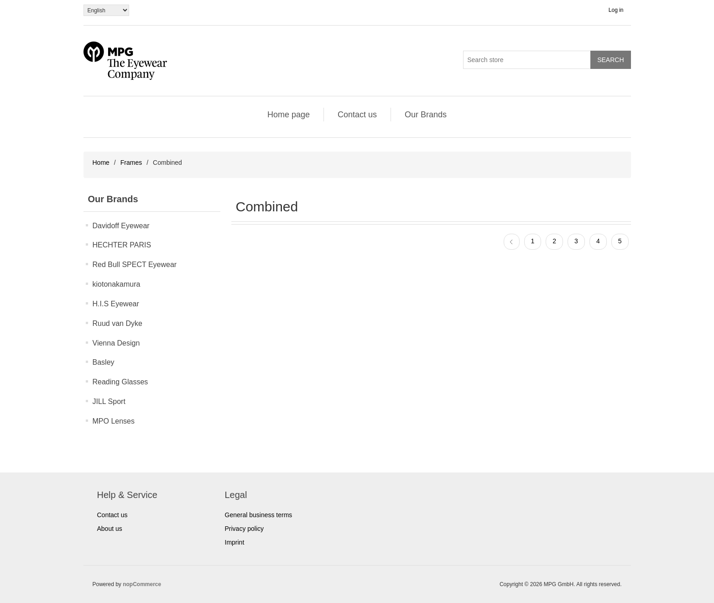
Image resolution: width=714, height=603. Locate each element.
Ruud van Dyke (117, 323)
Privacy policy (244, 528)
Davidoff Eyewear (121, 226)
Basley (104, 362)
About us (109, 528)
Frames (131, 162)
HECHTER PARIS (122, 245)
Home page (288, 114)
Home (101, 162)
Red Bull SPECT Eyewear (135, 264)
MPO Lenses (114, 421)
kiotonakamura (117, 284)
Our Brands (426, 114)
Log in (616, 10)
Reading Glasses (120, 382)
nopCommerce (142, 584)
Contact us (357, 114)
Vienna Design (116, 343)
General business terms (258, 515)
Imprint (235, 542)
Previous (512, 242)
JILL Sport (109, 401)
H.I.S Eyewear (116, 304)
